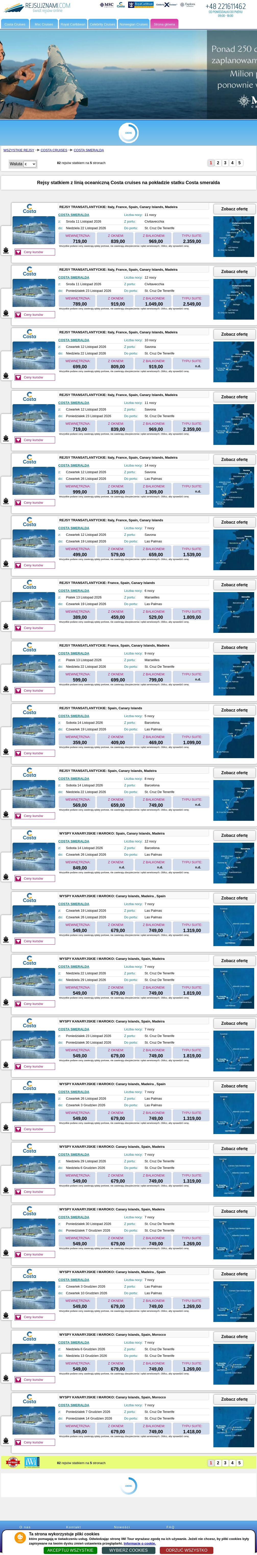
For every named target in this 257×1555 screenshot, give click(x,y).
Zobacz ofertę (234, 209)
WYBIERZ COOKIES (128, 1550)
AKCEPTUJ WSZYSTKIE (70, 1550)
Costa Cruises (15, 24)
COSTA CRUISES (54, 150)
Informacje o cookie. (140, 1543)
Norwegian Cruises (134, 24)
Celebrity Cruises (102, 24)
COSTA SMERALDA (89, 150)
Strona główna (164, 24)
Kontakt (73, 1527)
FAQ (170, 1527)
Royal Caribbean (73, 24)
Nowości (122, 1527)
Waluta (16, 164)
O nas (25, 1527)
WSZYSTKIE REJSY (19, 150)
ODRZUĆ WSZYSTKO (186, 1550)
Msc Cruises (44, 24)
